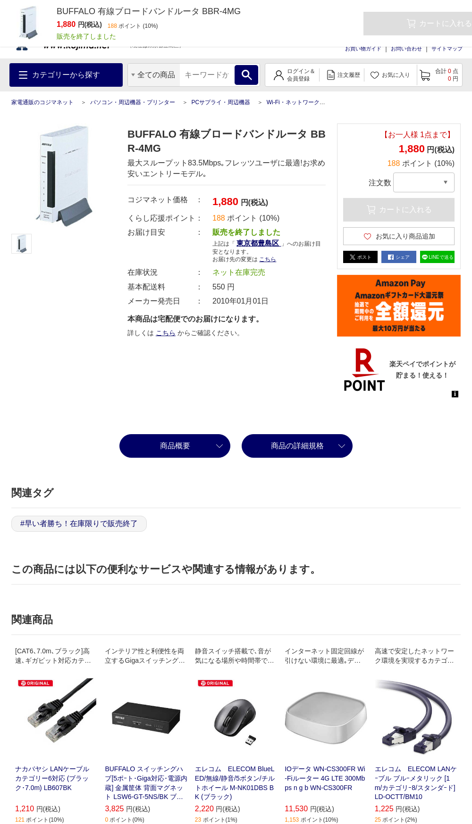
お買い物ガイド (363, 48)
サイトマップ (447, 48)
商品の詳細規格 (297, 446)
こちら (267, 259)
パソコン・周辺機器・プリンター (132, 102)
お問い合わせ (406, 48)
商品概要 (175, 446)
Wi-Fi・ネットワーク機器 (299, 102)
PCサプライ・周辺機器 (220, 102)
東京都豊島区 (258, 243)
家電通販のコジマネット (42, 102)
